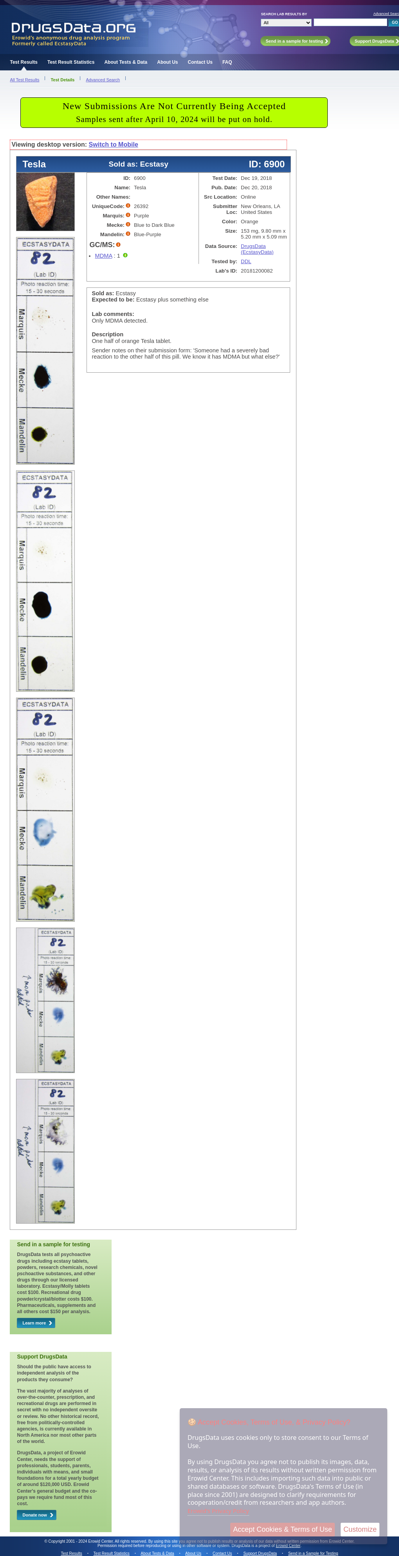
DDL (246, 261)
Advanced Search (103, 79)
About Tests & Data (125, 62)
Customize (360, 1529)
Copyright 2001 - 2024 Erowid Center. (81, 1541)
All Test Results (24, 79)
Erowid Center (288, 1545)
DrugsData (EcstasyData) (257, 249)
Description (107, 334)
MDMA (103, 256)
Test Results (23, 62)
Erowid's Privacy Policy (218, 1511)
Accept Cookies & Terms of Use (282, 1529)
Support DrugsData (260, 1553)
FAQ (227, 62)
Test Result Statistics (70, 62)
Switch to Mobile (113, 144)
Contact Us (200, 62)
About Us (167, 62)
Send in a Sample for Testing (313, 1553)
